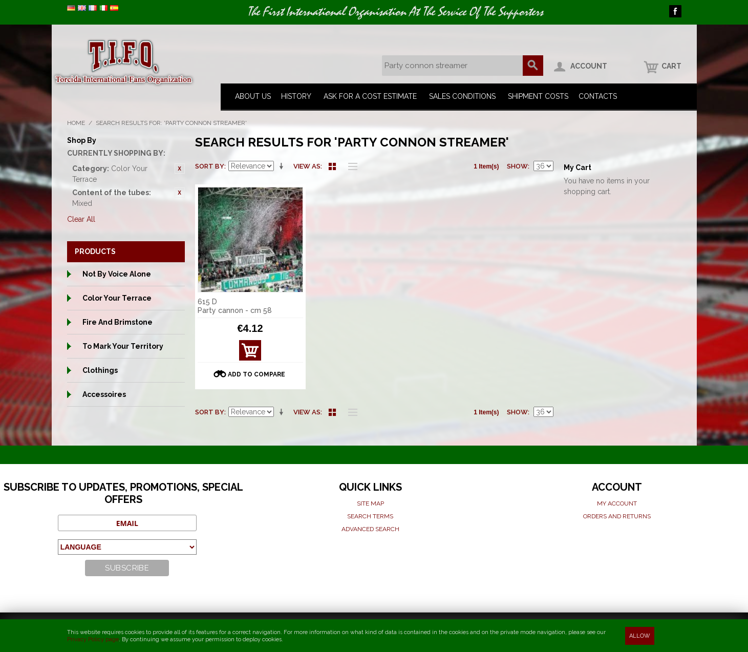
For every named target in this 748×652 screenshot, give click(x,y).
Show (517, 166)
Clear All (81, 219)
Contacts (598, 96)
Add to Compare (256, 374)
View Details (250, 353)
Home (76, 123)
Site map (370, 503)
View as (306, 166)
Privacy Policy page (93, 639)
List (350, 166)
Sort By (209, 166)
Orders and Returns (617, 516)
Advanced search (370, 529)
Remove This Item (180, 168)
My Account (617, 503)
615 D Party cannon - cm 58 (235, 306)
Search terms (370, 516)
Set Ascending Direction (283, 166)
